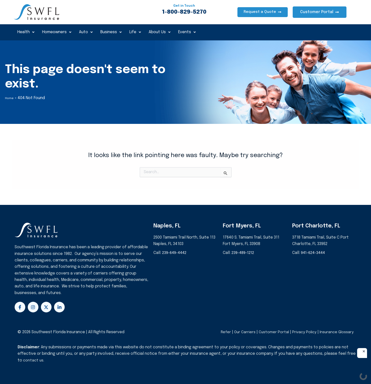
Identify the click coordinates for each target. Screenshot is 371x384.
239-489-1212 (243, 253)
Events (195, 32)
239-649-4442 (175, 253)
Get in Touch (184, 5)
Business (115, 32)
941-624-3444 (314, 253)
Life (141, 32)
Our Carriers (241, 332)
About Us (166, 32)
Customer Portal (271, 332)
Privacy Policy (302, 332)
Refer (221, 332)
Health (26, 32)
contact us (33, 360)
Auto (89, 32)
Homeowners (58, 32)
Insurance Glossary (336, 332)
